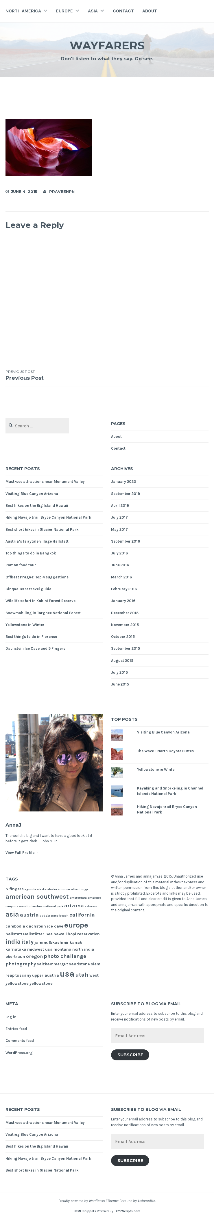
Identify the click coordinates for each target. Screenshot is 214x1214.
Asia (93, 11)
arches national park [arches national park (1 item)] (47, 906)
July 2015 (119, 672)
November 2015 (125, 625)
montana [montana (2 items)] (62, 949)
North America (23, 11)
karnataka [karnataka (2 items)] (15, 949)
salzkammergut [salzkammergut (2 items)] (52, 964)
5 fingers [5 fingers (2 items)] (14, 889)
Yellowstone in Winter (25, 625)
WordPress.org (19, 1053)
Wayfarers (107, 44)
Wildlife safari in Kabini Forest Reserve (40, 601)
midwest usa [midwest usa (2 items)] (40, 949)
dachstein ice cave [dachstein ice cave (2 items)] (44, 926)
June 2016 (120, 565)
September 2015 (125, 648)
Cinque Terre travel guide (28, 589)
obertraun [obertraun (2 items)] (15, 956)
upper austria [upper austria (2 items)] (45, 975)
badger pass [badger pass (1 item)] (49, 915)
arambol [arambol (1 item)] (25, 906)
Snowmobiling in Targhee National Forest (43, 613)
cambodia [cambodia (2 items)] (15, 926)
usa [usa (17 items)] (67, 974)
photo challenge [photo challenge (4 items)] (65, 956)
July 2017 (119, 517)
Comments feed (19, 1040)
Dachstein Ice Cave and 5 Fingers (35, 648)
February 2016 (124, 589)
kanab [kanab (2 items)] (76, 942)
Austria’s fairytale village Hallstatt (37, 541)
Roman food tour (20, 565)
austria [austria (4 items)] (29, 915)
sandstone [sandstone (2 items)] (79, 964)
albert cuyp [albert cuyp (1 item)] (79, 889)
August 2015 (122, 660)
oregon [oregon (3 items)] (34, 956)
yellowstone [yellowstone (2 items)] (41, 983)
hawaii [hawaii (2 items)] (60, 934)
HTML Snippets (85, 1211)
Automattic (146, 1201)
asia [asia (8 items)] (12, 914)
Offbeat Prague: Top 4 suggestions (37, 577)
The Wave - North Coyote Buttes (165, 751)
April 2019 (120, 505)
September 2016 (125, 541)
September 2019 (125, 493)
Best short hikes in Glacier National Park (41, 529)
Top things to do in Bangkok (30, 553)
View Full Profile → (22, 852)
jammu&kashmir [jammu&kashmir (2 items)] (51, 942)
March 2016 (121, 577)
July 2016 (119, 553)
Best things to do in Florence (31, 636)
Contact (123, 11)
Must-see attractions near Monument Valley (45, 481)
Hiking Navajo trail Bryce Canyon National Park (48, 517)
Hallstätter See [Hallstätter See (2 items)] (38, 934)
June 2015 (120, 684)
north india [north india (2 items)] (83, 949)
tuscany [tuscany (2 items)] (23, 975)
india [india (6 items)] (13, 941)
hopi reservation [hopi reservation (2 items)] (84, 934)
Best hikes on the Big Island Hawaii (36, 505)
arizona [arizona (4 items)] (74, 905)
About (149, 11)
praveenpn (62, 191)
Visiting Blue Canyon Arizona (31, 493)
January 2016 (123, 601)
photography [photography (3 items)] (20, 964)
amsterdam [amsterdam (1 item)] (78, 898)
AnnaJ (17, 824)
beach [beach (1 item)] (64, 915)
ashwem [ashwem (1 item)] (91, 906)
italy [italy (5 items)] (27, 942)
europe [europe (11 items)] (76, 925)
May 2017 (119, 529)
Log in (10, 1017)
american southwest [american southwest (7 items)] (37, 896)
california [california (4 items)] (82, 915)
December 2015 (125, 613)
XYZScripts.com (128, 1211)
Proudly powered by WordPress (81, 1201)
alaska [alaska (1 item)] (42, 889)
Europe (64, 11)
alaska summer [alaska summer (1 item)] (58, 889)
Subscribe (130, 1054)
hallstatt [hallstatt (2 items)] (13, 934)
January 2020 (123, 481)
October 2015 (123, 636)
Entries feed (16, 1029)
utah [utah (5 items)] (81, 974)
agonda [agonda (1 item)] (30, 889)
